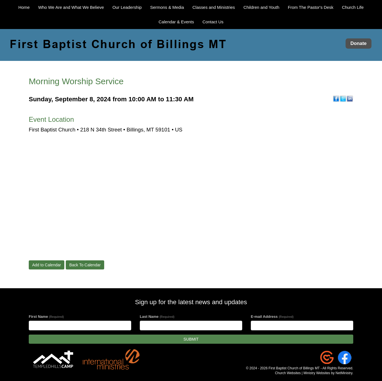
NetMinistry (344, 373)
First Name (46, 316)
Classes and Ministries (213, 7)
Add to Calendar (46, 265)
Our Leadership (127, 7)
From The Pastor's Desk (310, 7)
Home (24, 7)
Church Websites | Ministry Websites (303, 373)
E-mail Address (272, 316)
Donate (358, 43)
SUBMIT (191, 339)
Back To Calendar (84, 265)
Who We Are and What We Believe (71, 7)
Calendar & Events (176, 21)
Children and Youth (261, 7)
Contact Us (212, 21)
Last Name (157, 316)
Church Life (352, 7)
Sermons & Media (167, 7)
